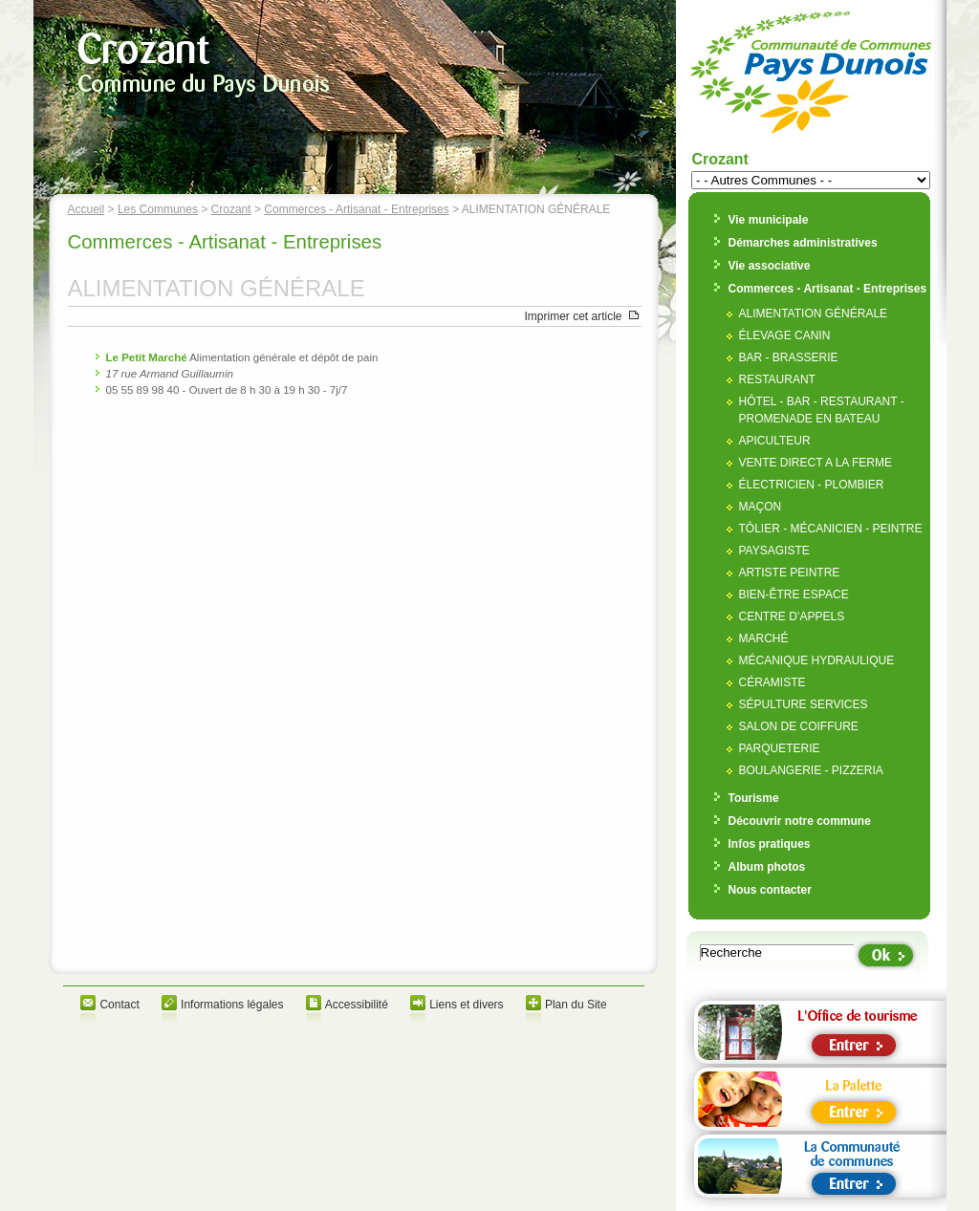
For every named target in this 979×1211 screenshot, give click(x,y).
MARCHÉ (764, 638)
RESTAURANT (777, 379)
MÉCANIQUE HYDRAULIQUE (817, 660)
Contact (119, 1004)
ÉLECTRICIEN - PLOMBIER (811, 484)
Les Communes (158, 209)
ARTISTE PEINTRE (789, 572)
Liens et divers (466, 1004)
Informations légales (232, 1004)
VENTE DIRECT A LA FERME (816, 462)
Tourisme (754, 798)
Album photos (767, 867)
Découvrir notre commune (800, 821)
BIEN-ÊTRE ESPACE (794, 594)
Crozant (231, 209)
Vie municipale (769, 220)
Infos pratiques (770, 844)
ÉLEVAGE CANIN (785, 335)
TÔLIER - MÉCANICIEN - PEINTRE (831, 528)
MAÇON (760, 506)
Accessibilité (356, 1004)
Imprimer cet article (572, 316)
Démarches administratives (803, 242)
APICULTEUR (775, 440)
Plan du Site (576, 1004)
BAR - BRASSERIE (788, 357)
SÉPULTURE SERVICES (803, 704)
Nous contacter (770, 890)
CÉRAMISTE (772, 682)
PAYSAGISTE (774, 550)
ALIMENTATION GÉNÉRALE (813, 313)
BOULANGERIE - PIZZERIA (811, 770)
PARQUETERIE (779, 748)
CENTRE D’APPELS (792, 616)
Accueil (86, 209)
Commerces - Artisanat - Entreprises (356, 209)
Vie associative (770, 265)
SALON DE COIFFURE (799, 726)
